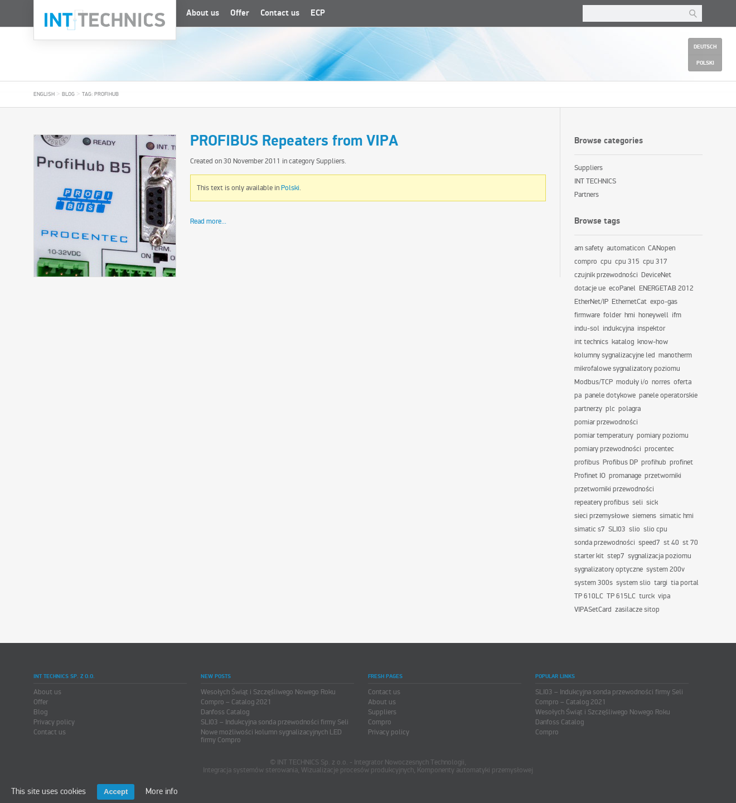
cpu (606, 261)
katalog (623, 341)
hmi (629, 315)
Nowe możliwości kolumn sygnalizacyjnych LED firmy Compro (271, 736)
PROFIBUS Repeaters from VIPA (294, 141)
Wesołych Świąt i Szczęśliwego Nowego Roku (268, 692)
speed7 (649, 542)
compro (585, 261)
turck (647, 596)
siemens (644, 515)
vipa (664, 596)
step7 (615, 556)
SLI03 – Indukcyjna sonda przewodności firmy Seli (274, 722)
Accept (116, 791)
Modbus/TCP (593, 382)
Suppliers (330, 161)
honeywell (653, 315)
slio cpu (655, 529)
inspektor (651, 328)
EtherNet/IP (591, 301)
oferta (682, 382)
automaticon (626, 248)
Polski (290, 187)
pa (578, 395)
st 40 (671, 542)
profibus (586, 462)
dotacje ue (590, 288)
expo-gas (663, 301)
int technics (591, 341)
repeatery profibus (601, 502)
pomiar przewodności (606, 422)
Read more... (208, 221)
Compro (379, 722)
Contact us (279, 13)
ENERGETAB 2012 (666, 288)
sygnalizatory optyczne (608, 569)
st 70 (690, 542)
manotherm (675, 355)
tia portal (685, 582)
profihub (653, 462)
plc (610, 408)
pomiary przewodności (607, 448)
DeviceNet (656, 274)
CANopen (661, 248)
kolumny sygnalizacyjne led (614, 355)
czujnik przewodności (606, 274)
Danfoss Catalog (225, 712)
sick (652, 502)
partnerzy (588, 408)
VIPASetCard (593, 609)
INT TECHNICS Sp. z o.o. (104, 20)
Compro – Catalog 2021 (236, 702)
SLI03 (617, 529)
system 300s (593, 582)
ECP (318, 13)
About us (202, 13)
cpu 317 (655, 261)
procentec (659, 448)
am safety (588, 248)
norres (661, 382)
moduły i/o (632, 382)
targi (660, 582)
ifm (676, 315)
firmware (587, 315)
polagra (629, 408)
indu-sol (586, 328)
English (44, 94)
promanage (625, 475)
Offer (239, 13)
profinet (681, 462)
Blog (68, 94)
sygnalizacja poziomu (659, 556)
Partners (586, 194)
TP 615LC (621, 596)
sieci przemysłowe (601, 515)
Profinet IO (590, 475)
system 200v (665, 569)
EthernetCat (629, 301)
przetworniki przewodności (614, 489)
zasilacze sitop (637, 609)
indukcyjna (618, 328)
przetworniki (663, 475)
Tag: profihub (100, 94)
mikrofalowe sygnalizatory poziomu (627, 368)
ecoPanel (622, 288)
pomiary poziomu (663, 435)
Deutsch (705, 46)
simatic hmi (677, 515)
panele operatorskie (668, 395)
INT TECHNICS (595, 181)
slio (634, 529)
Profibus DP (620, 462)
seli (637, 502)
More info (162, 791)
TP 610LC (588, 596)
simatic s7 (589, 529)
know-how (652, 341)
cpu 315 (627, 261)
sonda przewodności (604, 542)
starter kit (589, 556)
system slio (633, 582)
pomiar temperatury (603, 435)
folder (612, 315)
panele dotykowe (610, 395)
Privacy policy (54, 722)
